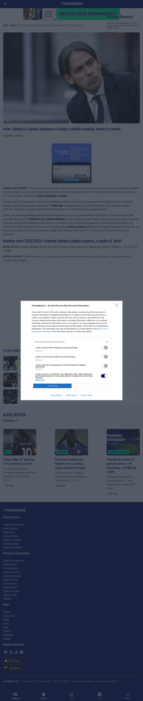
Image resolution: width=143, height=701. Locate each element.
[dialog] (72, 350)
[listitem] (71, 341)
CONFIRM (52, 386)
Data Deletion (56, 395)
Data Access (71, 395)
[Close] (117, 305)
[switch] (104, 347)
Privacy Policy (86, 395)
